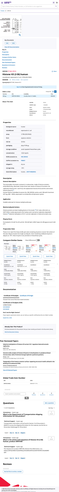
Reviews (4, 67)
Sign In (18, 87)
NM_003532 (24, 157)
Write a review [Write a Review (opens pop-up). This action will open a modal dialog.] (15, 79)
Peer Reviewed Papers (8, 62)
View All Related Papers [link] (10, 370)
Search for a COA (7, 318)
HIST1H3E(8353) (31, 172)
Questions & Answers (8, 65)
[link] (7, 389)
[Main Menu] (2, 3)
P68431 (23, 160)
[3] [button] (8, 213)
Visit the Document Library (12, 332)
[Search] (56, 6)
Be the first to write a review (13, 468)
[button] (51, 409)
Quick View (9, 256)
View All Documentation (12, 47)
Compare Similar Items (9, 57)
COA (7, 43)
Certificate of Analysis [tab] (11, 296)
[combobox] (29, 6)
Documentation (7, 60)
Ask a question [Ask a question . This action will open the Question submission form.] (24, 79)
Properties (5, 52)
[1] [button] (13, 190)
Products (3, 10)
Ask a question (49, 399)
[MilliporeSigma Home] (7, 3)
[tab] (4, 11)
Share (54, 71)
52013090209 (6, 307)
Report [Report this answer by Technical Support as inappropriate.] (23, 429)
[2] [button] (35, 210)
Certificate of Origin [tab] (26, 296)
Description (5, 54)
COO (13, 43)
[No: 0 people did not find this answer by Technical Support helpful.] (17, 429)
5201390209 (6, 309)
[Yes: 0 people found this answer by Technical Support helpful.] (11, 429)
